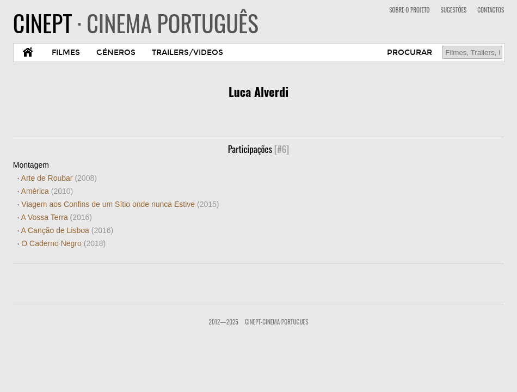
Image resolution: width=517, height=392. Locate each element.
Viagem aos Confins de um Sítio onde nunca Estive (120, 204)
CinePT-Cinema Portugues (276, 321)
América (47, 191)
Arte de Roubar (59, 178)
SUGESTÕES (454, 9)
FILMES (66, 52)
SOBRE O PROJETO (409, 9)
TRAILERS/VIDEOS (187, 52)
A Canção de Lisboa (67, 230)
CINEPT (135, 23)
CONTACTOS (490, 9)
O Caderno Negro (63, 243)
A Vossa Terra (56, 217)
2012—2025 (223, 321)
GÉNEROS (116, 52)
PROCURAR (409, 52)
